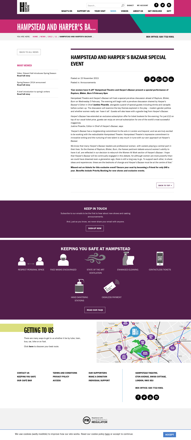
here (107, 433)
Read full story (23, 75)
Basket (130, 5)
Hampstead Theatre (24, 7)
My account (142, 5)
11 (56, 36)
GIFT (169, 11)
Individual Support (99, 380)
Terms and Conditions (65, 372)
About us (138, 11)
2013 (50, 36)
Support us (83, 11)
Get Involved (155, 11)
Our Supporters (98, 372)
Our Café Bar (24, 380)
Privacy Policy (61, 376)
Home (35, 36)
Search (122, 5)
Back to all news (28, 52)
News (113, 11)
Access (57, 380)
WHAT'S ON (66, 11)
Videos (124, 11)
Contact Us (23, 372)
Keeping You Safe (26, 376)
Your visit (100, 11)
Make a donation (98, 376)
